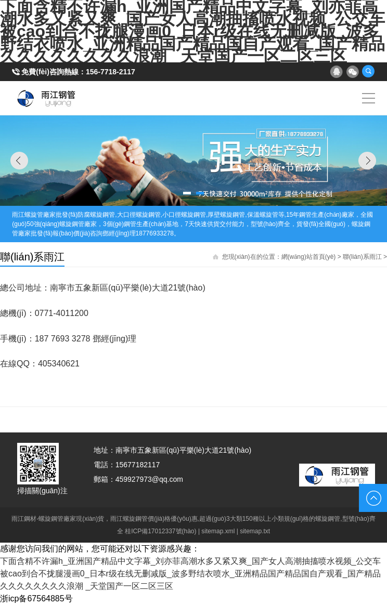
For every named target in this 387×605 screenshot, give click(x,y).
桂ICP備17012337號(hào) (160, 531)
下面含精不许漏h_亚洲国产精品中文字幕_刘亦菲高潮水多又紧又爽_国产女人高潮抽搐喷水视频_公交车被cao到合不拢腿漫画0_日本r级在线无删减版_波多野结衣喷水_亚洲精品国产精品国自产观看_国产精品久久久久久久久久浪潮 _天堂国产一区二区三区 (190, 573)
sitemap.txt (255, 531)
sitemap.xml (218, 531)
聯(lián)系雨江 (362, 256)
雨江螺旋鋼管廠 (46, 98)
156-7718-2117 (110, 72)
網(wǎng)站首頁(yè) (308, 256)
